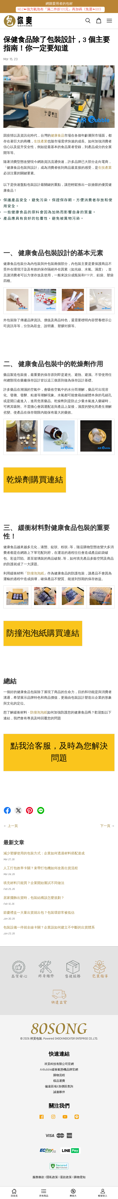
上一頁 (13, 826)
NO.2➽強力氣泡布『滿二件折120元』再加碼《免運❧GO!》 (60, 9)
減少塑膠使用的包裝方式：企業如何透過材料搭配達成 (44, 853)
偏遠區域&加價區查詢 (59, 1086)
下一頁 (105, 826)
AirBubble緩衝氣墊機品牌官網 (59, 1069)
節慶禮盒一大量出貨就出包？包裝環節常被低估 (38, 913)
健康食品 (57, 135)
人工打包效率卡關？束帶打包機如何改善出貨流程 (40, 868)
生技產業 (40, 141)
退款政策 (66, 1177)
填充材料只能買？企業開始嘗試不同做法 (33, 883)
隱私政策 (52, 1177)
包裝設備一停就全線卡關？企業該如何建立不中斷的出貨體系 (49, 927)
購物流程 (59, 1075)
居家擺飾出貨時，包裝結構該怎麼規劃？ (33, 898)
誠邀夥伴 (59, 1092)
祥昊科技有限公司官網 (59, 1064)
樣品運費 (59, 1081)
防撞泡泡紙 (35, 573)
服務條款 (38, 1177)
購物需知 (80, 1177)
